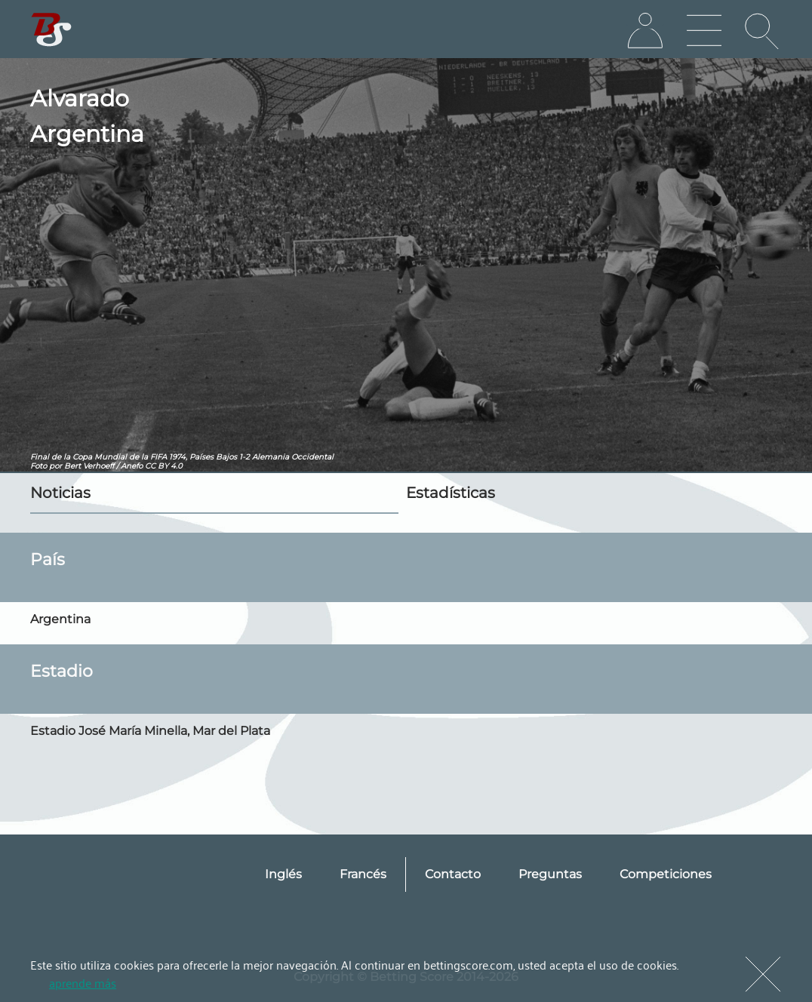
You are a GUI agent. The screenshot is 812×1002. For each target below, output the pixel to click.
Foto (38, 466)
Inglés (283, 874)
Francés (363, 874)
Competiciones (666, 874)
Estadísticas (450, 493)
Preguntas (550, 874)
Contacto (453, 874)
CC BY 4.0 (164, 466)
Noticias (60, 493)
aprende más (82, 982)
